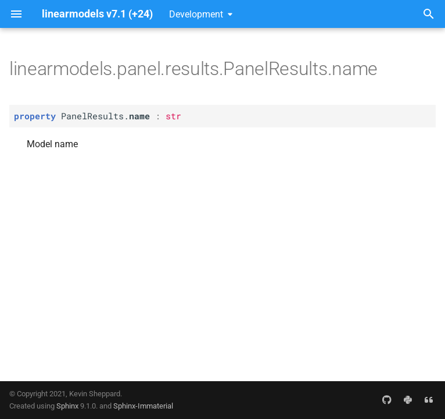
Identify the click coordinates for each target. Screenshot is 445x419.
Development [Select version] (196, 14)
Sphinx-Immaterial (143, 406)
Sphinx (67, 406)
